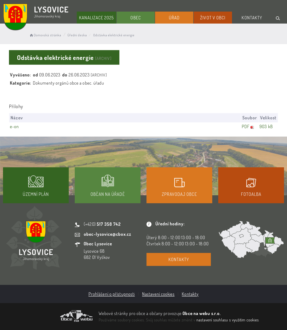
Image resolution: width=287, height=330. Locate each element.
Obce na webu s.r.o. (202, 313)
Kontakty (252, 17)
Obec (135, 17)
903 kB (266, 126)
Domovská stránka (45, 35)
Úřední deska (77, 35)
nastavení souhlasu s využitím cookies (228, 319)
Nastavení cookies (158, 294)
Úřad (174, 17)
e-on (14, 126)
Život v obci (212, 17)
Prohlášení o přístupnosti (111, 294)
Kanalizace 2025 (96, 17)
